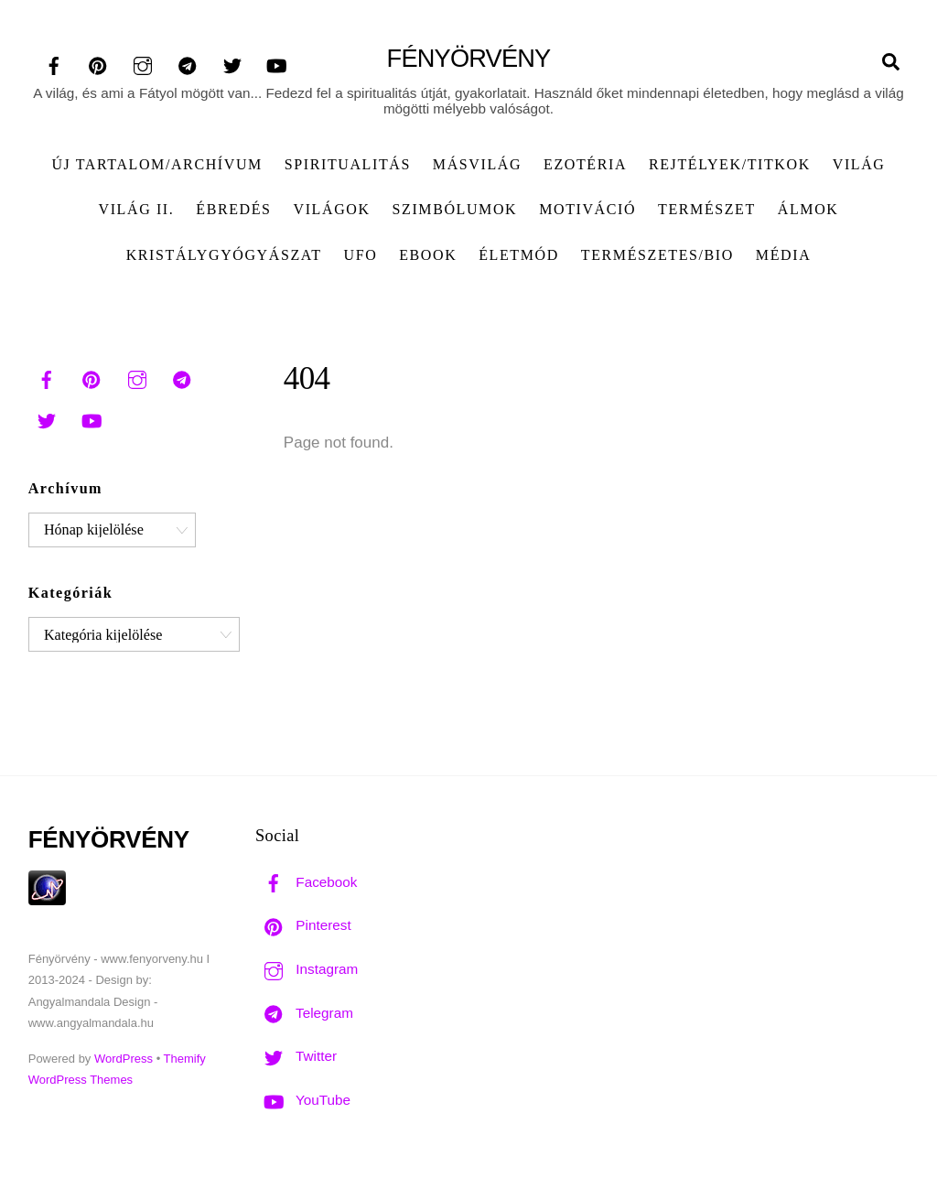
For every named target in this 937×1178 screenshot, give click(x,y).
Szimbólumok (455, 209)
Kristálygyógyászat (224, 255)
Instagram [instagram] (306, 969)
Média (783, 255)
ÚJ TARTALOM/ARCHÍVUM (156, 164)
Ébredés (233, 209)
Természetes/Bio (657, 255)
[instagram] (142, 64)
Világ (859, 164)
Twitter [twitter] (296, 1056)
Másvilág (477, 164)
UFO (360, 255)
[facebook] (54, 64)
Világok (332, 209)
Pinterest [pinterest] (303, 925)
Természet (707, 209)
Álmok (808, 209)
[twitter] (232, 64)
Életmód (519, 255)
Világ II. (137, 209)
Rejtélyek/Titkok (730, 164)
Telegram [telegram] (304, 1013)
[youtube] (276, 64)
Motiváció (587, 209)
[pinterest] (98, 64)
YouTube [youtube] (302, 1100)
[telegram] (187, 64)
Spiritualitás (348, 164)
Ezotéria (585, 164)
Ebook (428, 255)
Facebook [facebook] (306, 882)
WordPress (123, 1058)
